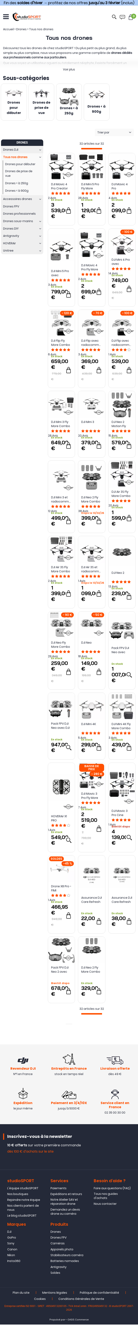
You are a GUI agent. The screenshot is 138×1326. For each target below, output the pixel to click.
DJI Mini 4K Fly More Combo (121, 727)
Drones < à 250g (69, 110)
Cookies (40, 1300)
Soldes (55, 1274)
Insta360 (13, 1263)
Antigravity (59, 1268)
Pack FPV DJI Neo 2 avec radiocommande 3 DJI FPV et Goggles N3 (61, 970)
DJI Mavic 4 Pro (120, 187)
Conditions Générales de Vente (81, 1300)
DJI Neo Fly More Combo (60, 646)
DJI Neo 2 (118, 574)
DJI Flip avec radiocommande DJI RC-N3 (91, 344)
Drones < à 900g (96, 109)
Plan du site (21, 1294)
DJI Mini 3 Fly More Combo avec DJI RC (60, 425)
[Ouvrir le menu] (6, 16)
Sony (10, 1245)
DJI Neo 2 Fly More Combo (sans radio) (90, 970)
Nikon (11, 1257)
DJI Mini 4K (88, 725)
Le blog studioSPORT (22, 1217)
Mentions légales (54, 1294)
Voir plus (69, 69)
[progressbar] (91, 149)
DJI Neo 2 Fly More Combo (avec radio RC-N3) (90, 500)
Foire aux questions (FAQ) (112, 1190)
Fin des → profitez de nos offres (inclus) (69, 2)
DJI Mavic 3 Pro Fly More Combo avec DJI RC (90, 797)
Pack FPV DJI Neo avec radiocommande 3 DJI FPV (122, 651)
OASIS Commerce (78, 1321)
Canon (12, 1251)
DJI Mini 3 (87, 423)
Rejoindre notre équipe (23, 1201)
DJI (9, 1233)
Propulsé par (57, 1321)
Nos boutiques (17, 1195)
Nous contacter (105, 1205)
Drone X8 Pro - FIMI (61, 889)
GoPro (11, 1239)
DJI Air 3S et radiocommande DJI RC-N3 (91, 570)
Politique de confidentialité (99, 1294)
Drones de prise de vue (41, 108)
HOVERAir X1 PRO (59, 819)
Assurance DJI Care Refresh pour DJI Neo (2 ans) (122, 901)
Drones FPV (59, 1239)
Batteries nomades (65, 1263)
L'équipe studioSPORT (22, 1190)
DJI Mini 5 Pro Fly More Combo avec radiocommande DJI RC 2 (91, 187)
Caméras (58, 1245)
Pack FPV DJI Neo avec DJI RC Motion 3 (60, 727)
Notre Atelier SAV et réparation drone (64, 1203)
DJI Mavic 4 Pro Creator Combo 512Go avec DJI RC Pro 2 (61, 187)
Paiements (59, 1190)
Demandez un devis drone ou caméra (65, 1213)
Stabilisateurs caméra (67, 1257)
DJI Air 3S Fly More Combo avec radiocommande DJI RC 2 (122, 494)
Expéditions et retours (66, 1195)
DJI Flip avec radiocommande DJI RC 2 (122, 344)
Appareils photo (62, 1251)
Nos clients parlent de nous (23, 1209)
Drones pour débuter (14, 108)
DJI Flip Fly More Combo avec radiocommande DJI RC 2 (61, 344)
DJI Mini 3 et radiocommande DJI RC (61, 500)
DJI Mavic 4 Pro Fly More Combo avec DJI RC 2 (90, 268)
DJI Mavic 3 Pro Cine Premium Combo (120, 814)
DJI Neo (86, 644)
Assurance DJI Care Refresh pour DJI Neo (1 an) (91, 901)
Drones (56, 1233)
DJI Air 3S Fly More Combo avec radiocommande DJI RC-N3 (61, 570)
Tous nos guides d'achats (106, 1197)
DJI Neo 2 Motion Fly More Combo (121, 425)
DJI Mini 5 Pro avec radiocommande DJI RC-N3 (61, 274)
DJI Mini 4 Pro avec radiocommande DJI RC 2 (122, 262)
